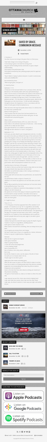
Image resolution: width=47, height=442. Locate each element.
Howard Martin (24, 53)
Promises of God (10, 293)
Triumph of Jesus (14, 361)
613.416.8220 (39, 435)
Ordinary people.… (36, 293)
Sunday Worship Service (17, 305)
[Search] (22, 2)
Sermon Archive (10, 29)
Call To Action (14, 353)
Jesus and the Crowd (16, 346)
